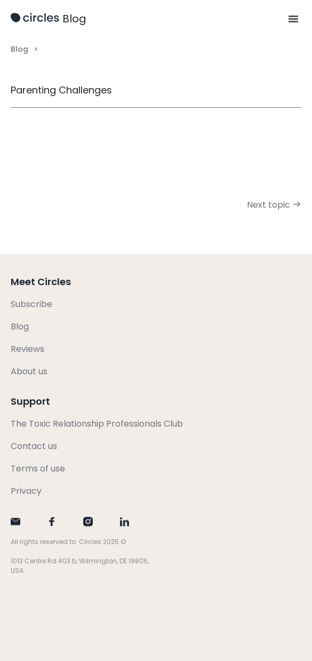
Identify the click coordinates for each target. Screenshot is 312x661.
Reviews (27, 349)
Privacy (26, 491)
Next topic (274, 205)
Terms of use (38, 468)
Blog (74, 18)
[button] (293, 19)
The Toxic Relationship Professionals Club (97, 424)
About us (29, 371)
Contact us (34, 446)
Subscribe (31, 304)
